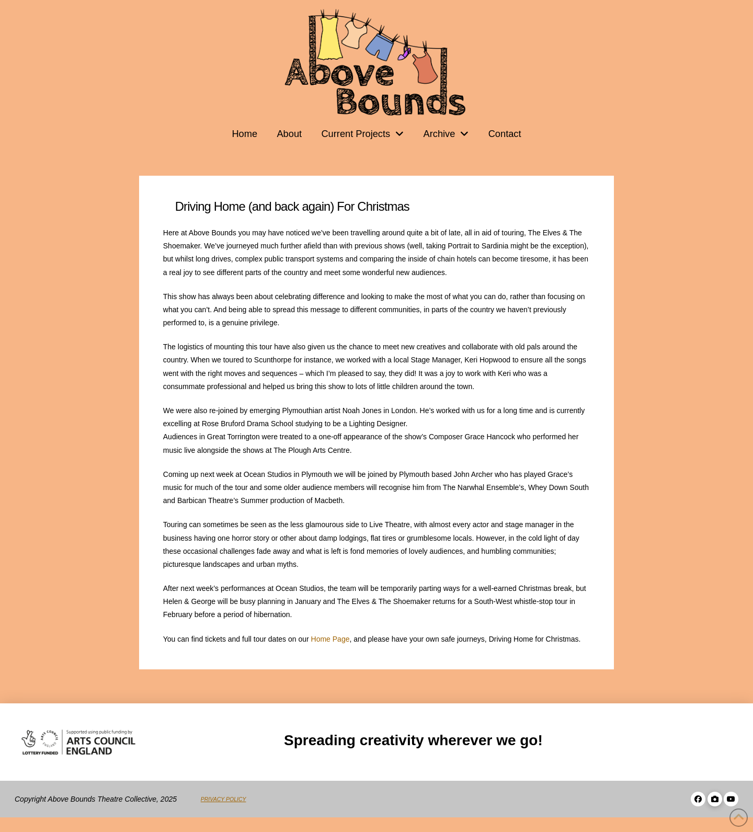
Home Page (330, 639)
